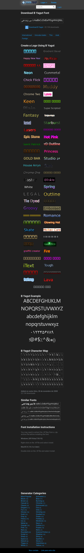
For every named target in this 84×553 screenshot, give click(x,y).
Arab (57, 35)
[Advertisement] (10, 44)
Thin (51, 35)
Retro (39, 530)
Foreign (25, 38)
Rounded (26, 532)
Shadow (40, 534)
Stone (39, 541)
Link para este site (48, 550)
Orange (25, 525)
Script (24, 534)
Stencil (24, 541)
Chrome (40, 503)
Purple (40, 528)
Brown (24, 501)
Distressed (41, 505)
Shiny (39, 536)
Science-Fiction (43, 532)
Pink (24, 528)
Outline (40, 525)
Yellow (40, 545)
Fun (24, 510)
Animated (41, 496)
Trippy (24, 543)
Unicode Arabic (40, 35)
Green (40, 516)
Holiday (40, 519)
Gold (24, 514)
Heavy (25, 519)
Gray (24, 516)
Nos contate (33, 550)
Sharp (24, 536)
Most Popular (26, 496)
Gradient (40, 514)
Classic (25, 505)
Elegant (25, 508)
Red (24, 530)
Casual (24, 503)
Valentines (41, 543)
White (24, 545)
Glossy (25, 512)
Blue (39, 499)
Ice (23, 521)
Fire (38, 508)
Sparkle (40, 539)
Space (24, 539)
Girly (39, 510)
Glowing (40, 512)
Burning (40, 501)
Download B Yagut (34, 27)
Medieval (41, 521)
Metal (24, 523)
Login (59, 7)
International (27, 35)
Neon (39, 523)
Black (24, 499)
